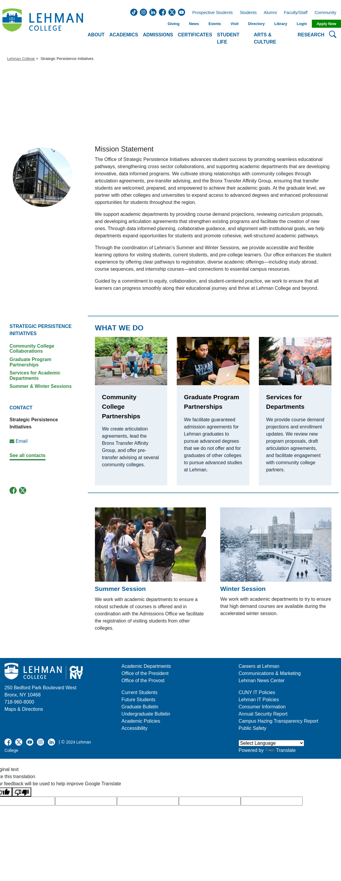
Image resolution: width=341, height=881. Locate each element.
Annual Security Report (263, 713)
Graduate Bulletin (139, 706)
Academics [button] (123, 34)
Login (302, 23)
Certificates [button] (195, 34)
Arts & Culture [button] (265, 38)
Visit (235, 23)
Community (327, 12)
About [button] (96, 34)
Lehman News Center (262, 680)
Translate (280, 750)
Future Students (138, 699)
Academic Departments (146, 666)
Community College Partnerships (121, 406)
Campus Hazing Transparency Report (278, 721)
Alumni (270, 12)
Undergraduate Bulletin (145, 713)
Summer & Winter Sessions (41, 386)
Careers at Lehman (259, 666)
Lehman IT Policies (259, 699)
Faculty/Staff (296, 12)
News (194, 23)
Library (280, 23)
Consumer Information (262, 706)
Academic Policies (140, 721)
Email (21, 441)
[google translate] (86, 801)
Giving (173, 23)
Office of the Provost (143, 680)
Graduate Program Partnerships (30, 362)
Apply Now (326, 23)
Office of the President (144, 673)
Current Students (139, 692)
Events (215, 23)
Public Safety (252, 728)
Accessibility (134, 728)
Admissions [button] (158, 34)
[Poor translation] (21, 792)
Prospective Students (210, 12)
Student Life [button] (228, 38)
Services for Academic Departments (35, 375)
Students (248, 12)
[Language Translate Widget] (271, 743)
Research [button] (311, 34)
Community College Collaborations (32, 348)
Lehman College (21, 58)
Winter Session (242, 588)
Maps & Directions (23, 709)
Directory (256, 23)
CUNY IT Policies (257, 692)
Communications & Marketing (270, 673)
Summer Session (120, 588)
